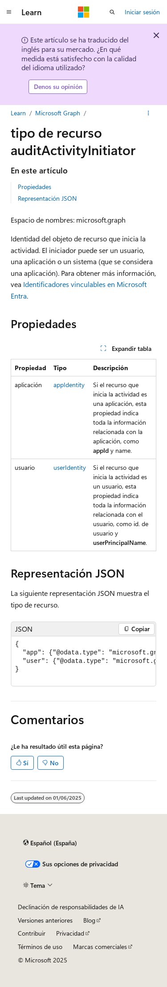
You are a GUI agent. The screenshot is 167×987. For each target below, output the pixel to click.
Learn (18, 113)
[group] (83, 661)
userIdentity (69, 467)
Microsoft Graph (57, 113)
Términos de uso (40, 946)
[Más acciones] (148, 113)
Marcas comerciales (100, 946)
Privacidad (70, 933)
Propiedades (34, 186)
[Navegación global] (9, 12)
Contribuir (31, 933)
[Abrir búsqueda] (112, 12)
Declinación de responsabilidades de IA (71, 907)
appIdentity (69, 384)
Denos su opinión (58, 86)
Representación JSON (47, 198)
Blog (89, 920)
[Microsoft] (84, 12)
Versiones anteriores (45, 920)
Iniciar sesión (142, 12)
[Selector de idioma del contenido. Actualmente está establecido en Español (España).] (50, 843)
